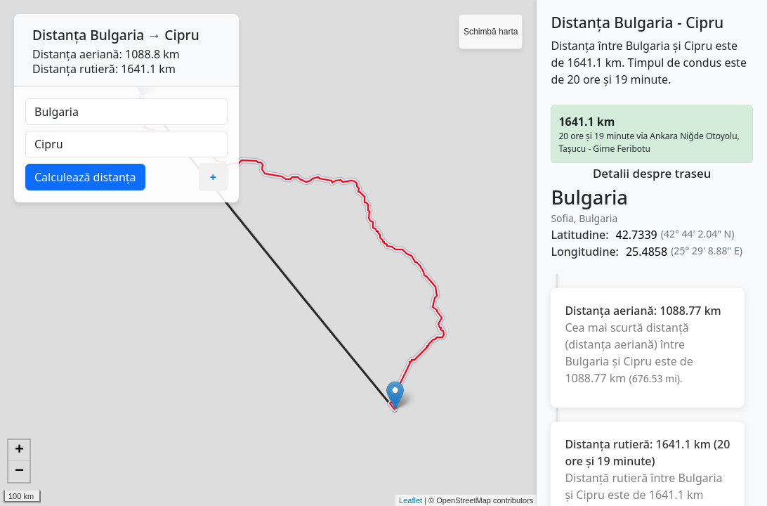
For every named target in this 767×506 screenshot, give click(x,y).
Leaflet (410, 500)
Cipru (181, 34)
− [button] (19, 471)
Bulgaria (117, 34)
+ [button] (19, 450)
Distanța (59, 34)
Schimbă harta (491, 32)
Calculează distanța (85, 177)
